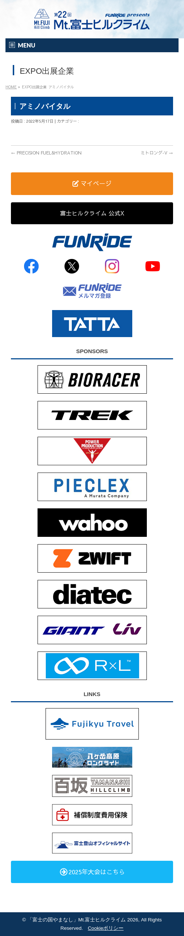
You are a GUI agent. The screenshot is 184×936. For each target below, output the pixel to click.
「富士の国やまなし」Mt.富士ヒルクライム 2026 (82, 919)
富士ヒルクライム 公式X (92, 213)
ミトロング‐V (157, 153)
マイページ (92, 183)
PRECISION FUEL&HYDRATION (46, 153)
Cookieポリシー (106, 928)
